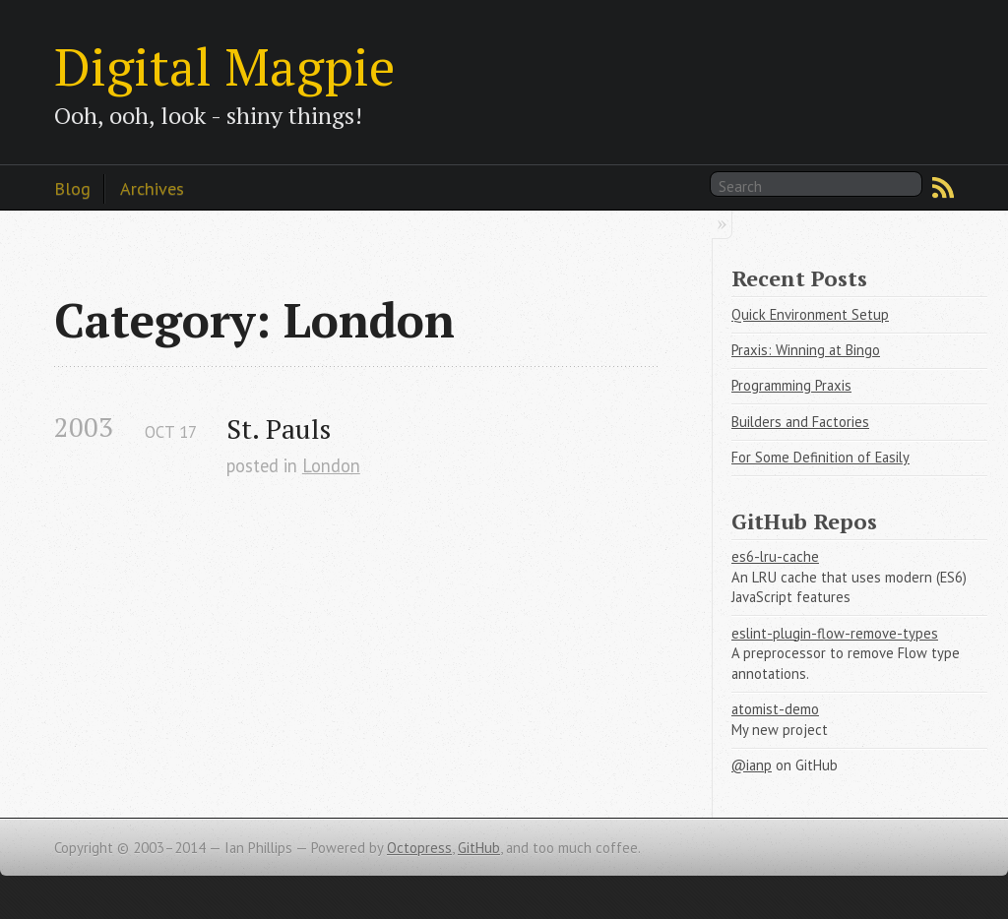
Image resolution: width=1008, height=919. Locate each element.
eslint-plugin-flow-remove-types (834, 633)
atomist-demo (775, 709)
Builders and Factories (800, 421)
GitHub (479, 847)
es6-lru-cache (775, 556)
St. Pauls (278, 428)
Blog (72, 188)
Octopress (419, 847)
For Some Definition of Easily (820, 457)
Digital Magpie (224, 65)
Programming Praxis (791, 385)
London (331, 465)
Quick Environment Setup (810, 314)
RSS (943, 188)
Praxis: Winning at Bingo (805, 349)
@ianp (751, 765)
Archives (152, 188)
